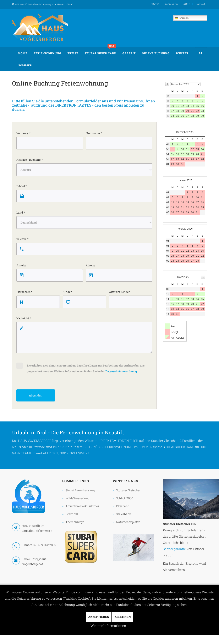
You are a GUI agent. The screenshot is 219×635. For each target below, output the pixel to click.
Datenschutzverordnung (121, 371)
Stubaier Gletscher (128, 490)
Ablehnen (123, 617)
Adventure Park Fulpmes (82, 506)
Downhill (72, 514)
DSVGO (155, 4)
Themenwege (75, 522)
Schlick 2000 (124, 498)
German (182, 18)
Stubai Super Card (100, 51)
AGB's (186, 4)
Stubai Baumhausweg (80, 490)
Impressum (171, 4)
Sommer (25, 65)
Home (22, 53)
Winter (182, 53)
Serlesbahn (123, 514)
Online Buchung (156, 53)
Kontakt (200, 4)
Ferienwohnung (47, 53)
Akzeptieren (98, 617)
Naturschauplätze (128, 522)
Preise (72, 53)
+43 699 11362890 (44, 545)
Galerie (129, 53)
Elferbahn (123, 506)
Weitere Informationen (108, 625)
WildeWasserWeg (77, 498)
